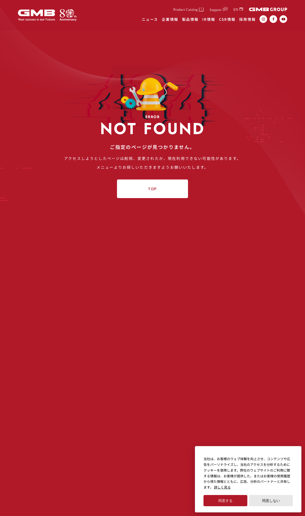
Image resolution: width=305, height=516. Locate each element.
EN (236, 9)
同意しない (271, 500)
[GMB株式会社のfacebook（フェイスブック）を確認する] (273, 19)
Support (216, 10)
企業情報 (170, 19)
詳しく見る (222, 487)
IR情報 (208, 19)
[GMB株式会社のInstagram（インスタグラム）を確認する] (263, 19)
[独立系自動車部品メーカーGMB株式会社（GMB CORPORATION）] (38, 15)
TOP (152, 200)
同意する (225, 500)
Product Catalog (185, 10)
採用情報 (247, 19)
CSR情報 (227, 19)
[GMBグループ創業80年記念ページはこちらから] (72, 15)
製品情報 (190, 19)
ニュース (150, 19)
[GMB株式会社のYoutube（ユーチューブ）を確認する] (283, 19)
